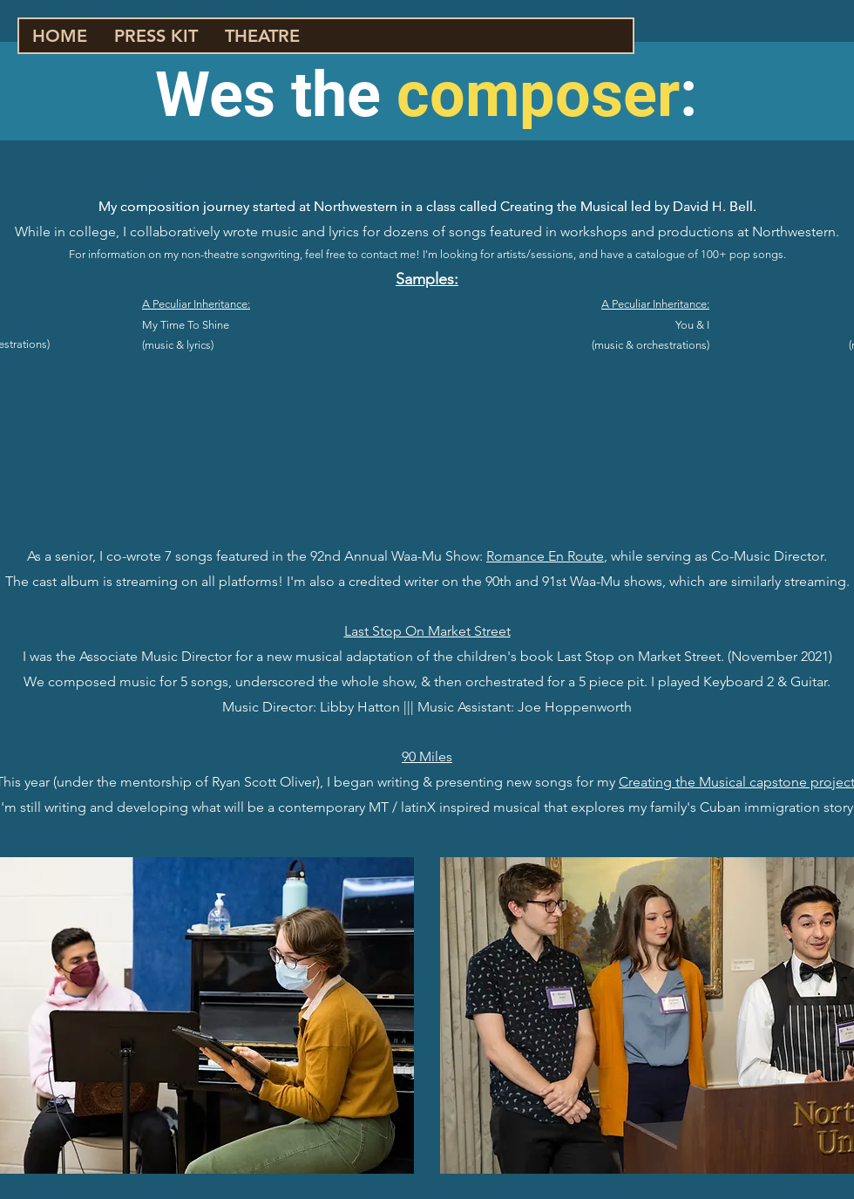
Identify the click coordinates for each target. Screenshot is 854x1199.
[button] (262, 35)
